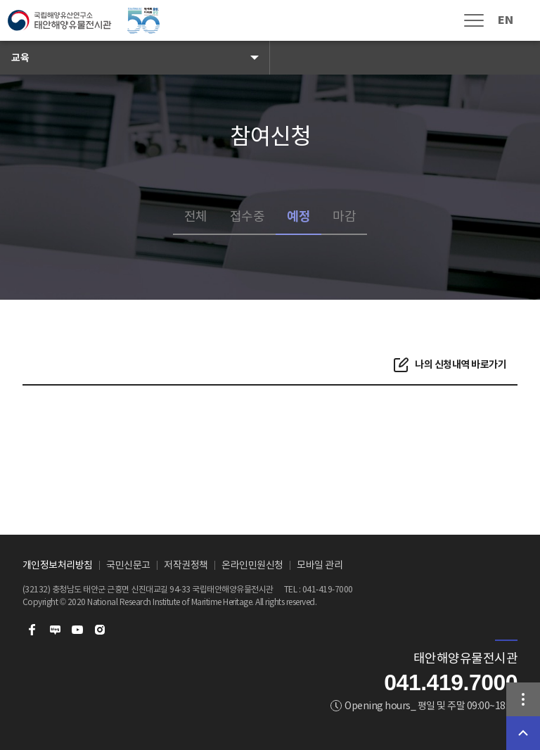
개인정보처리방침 (57, 565)
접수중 (247, 216)
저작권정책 (186, 565)
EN (505, 20)
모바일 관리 (319, 565)
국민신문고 (128, 565)
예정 (298, 216)
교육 (20, 57)
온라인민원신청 (252, 565)
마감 (344, 216)
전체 (195, 216)
